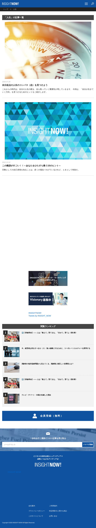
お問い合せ (53, 516)
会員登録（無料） (48, 416)
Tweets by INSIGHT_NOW (40, 316)
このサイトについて (36, 516)
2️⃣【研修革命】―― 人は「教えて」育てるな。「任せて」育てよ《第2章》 (49, 379)
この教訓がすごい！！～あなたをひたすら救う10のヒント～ (31, 165)
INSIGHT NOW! (10, 3)
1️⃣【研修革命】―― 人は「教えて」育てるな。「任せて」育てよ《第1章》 (49, 333)
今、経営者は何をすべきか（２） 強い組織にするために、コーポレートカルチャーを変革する (56, 348)
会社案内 (32, 506)
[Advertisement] (48, 201)
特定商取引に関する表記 (58, 511)
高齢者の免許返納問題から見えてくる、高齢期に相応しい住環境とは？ (48, 364)
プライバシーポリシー (37, 511)
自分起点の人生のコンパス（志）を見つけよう (25, 85)
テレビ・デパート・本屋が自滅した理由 (36, 395)
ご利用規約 (53, 506)
